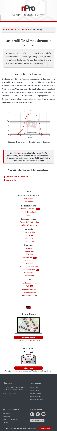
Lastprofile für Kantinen (17, 176)
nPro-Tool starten (28, 337)
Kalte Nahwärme (28, 205)
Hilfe (29, 279)
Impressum (29, 275)
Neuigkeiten (27, 257)
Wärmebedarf (29, 232)
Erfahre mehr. (31, 428)
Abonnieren (28, 368)
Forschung (29, 260)
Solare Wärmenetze (29, 225)
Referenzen (29, 251)
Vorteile (29, 215)
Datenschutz (29, 272)
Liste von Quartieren (27, 209)
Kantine (24, 29)
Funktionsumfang (29, 289)
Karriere (29, 263)
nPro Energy (8, 383)
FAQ (27, 286)
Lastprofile (28, 229)
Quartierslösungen (28, 219)
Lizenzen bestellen (27, 269)
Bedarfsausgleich (29, 212)
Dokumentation (29, 283)
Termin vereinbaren (29, 295)
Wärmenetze (29, 198)
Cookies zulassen (45, 428)
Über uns (29, 254)
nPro (29, 191)
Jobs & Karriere (36, 393)
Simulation (29, 241)
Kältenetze (29, 201)
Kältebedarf (29, 235)
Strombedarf (29, 238)
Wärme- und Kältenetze (28, 195)
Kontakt (29, 248)
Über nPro (28, 245)
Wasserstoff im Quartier (29, 222)
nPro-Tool (17, 153)
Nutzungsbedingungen (29, 266)
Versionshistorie (29, 292)
